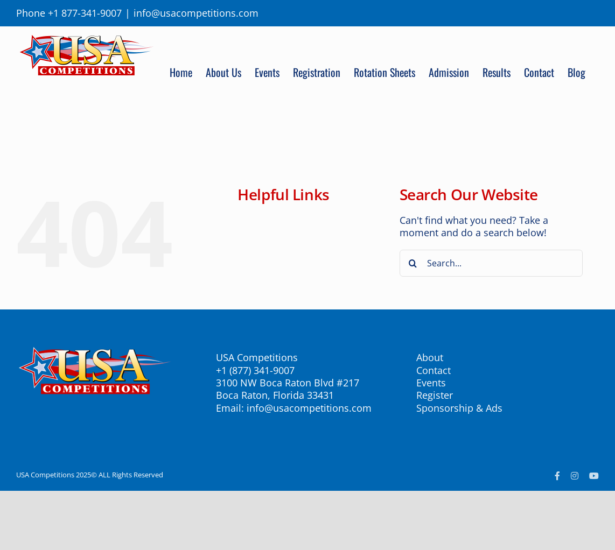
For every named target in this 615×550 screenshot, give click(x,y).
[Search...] (491, 263)
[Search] (413, 263)
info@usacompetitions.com (196, 12)
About (429, 357)
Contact (433, 370)
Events (431, 382)
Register (434, 395)
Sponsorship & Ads (459, 407)
